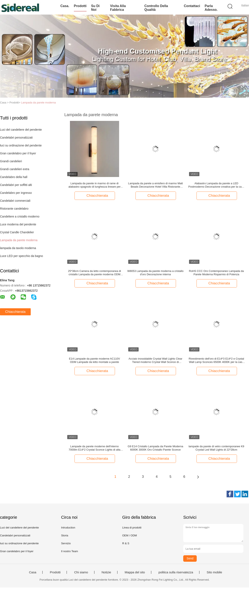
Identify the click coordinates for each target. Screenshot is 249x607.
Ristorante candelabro (14, 208)
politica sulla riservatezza (176, 572)
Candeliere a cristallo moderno (19, 216)
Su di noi (95, 7)
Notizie (106, 572)
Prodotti (80, 6)
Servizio (66, 543)
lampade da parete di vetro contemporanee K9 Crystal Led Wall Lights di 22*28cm (216, 448)
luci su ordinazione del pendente (21, 145)
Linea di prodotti (132, 527)
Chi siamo (81, 572)
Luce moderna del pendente (18, 224)
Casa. (64, 6)
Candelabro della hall (13, 177)
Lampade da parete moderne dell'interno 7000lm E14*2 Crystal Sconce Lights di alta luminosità (94, 448)
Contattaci (192, 6)
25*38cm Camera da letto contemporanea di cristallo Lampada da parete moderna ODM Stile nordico (94, 272)
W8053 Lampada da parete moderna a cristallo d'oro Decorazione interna (155, 272)
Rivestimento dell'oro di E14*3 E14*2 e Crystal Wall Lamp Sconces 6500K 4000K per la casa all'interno (216, 360)
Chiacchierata (15, 311)
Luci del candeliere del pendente (21, 129)
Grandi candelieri (11, 161)
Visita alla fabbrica (118, 7)
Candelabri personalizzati (16, 137)
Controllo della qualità (156, 7)
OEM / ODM (129, 535)
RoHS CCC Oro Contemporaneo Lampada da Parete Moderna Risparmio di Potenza (216, 272)
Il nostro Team (69, 551)
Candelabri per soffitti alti (16, 185)
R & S (125, 543)
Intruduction (68, 527)
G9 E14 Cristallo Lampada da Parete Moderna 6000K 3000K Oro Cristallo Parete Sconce (155, 448)
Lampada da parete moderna (38, 102)
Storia (64, 535)
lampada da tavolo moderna (18, 248)
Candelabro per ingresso (16, 192)
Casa (32, 572)
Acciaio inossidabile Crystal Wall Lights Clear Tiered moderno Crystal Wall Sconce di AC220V (155, 360)
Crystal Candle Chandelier (17, 232)
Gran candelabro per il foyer (18, 153)
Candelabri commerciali (15, 200)
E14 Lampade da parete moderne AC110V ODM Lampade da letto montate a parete (94, 360)
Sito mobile (214, 572)
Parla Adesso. (211, 7)
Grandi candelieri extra (14, 169)
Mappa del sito (135, 572)
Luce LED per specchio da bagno (21, 256)
